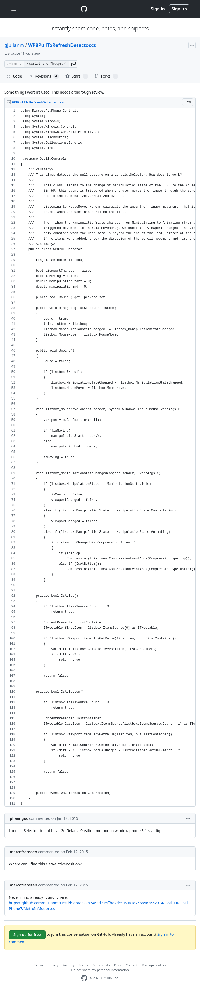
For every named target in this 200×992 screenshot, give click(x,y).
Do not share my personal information (100, 970)
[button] (73, 64)
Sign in (158, 9)
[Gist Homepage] (84, 9)
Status (83, 965)
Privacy (52, 965)
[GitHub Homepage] (84, 978)
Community (101, 965)
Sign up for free (27, 934)
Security (68, 965)
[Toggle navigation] (14, 9)
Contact (131, 965)
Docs (118, 965)
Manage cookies (154, 965)
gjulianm (14, 45)
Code (14, 76)
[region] (100, 457)
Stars (76, 76)
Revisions (44, 76)
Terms (38, 965)
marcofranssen (23, 851)
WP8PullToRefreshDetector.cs (62, 45)
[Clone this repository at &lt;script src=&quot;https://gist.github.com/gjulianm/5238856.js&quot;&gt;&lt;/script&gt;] (46, 64)
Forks (106, 76)
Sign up (179, 9)
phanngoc (19, 818)
